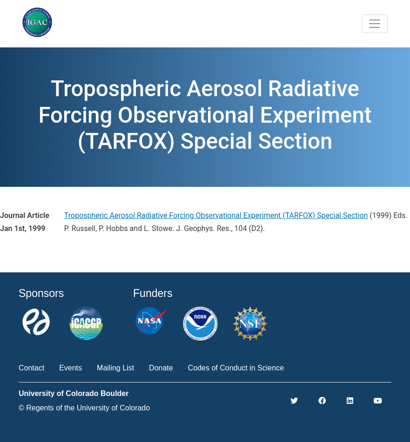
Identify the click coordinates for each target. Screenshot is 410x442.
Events (70, 368)
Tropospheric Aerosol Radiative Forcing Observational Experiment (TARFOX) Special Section (216, 215)
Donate (161, 368)
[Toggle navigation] (375, 23)
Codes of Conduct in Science (236, 368)
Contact (31, 368)
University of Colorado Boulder (73, 393)
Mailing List (115, 368)
